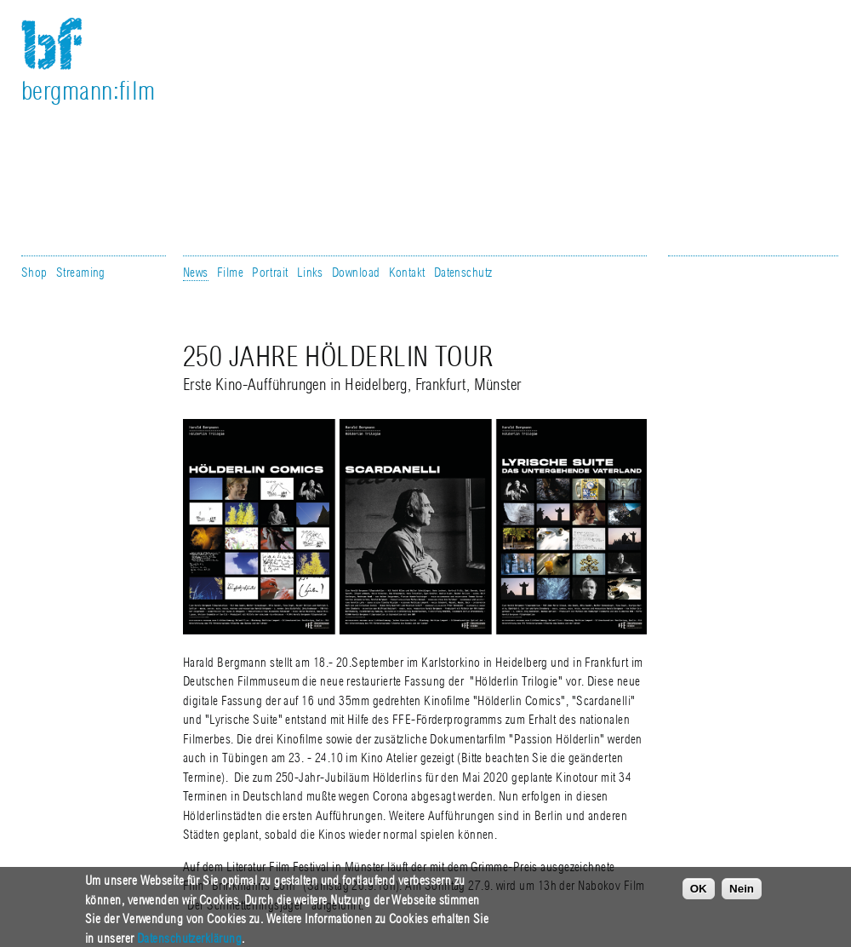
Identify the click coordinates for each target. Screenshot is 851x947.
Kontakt (407, 272)
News (195, 272)
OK (698, 893)
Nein (741, 893)
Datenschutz (463, 272)
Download (356, 272)
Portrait (270, 272)
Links (310, 272)
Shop (34, 272)
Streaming (81, 272)
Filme (230, 272)
